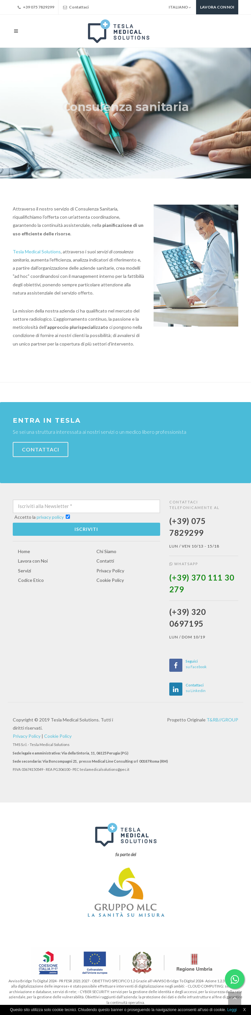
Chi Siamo (106, 551)
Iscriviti (86, 529)
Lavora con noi (217, 7)
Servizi (24, 570)
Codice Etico (31, 580)
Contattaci (75, 7)
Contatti (105, 561)
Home (24, 551)
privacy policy (50, 517)
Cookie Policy (110, 580)
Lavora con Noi (33, 561)
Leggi (232, 1009)
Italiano (180, 7)
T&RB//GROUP (222, 719)
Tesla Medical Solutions (37, 251)
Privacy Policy (110, 570)
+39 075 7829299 (35, 7)
